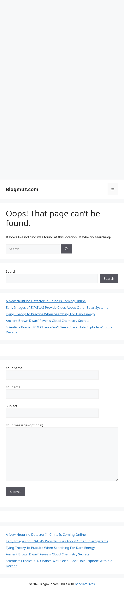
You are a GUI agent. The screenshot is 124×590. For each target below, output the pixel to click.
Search (11, 271)
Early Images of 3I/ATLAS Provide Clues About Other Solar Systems (57, 307)
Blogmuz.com (22, 189)
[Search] (66, 249)
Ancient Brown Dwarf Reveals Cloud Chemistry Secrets (47, 320)
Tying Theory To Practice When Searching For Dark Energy (50, 314)
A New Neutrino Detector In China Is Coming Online (46, 301)
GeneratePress (85, 584)
